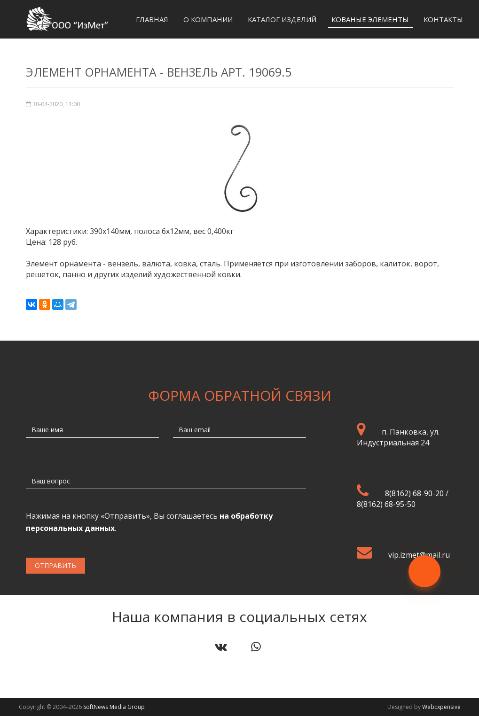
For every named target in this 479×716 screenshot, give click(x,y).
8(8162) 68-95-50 (386, 504)
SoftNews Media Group (114, 707)
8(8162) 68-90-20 (414, 493)
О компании (208, 19)
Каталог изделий (282, 19)
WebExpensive (441, 707)
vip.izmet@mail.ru (419, 555)
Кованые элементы (369, 19)
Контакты (443, 19)
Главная (152, 19)
